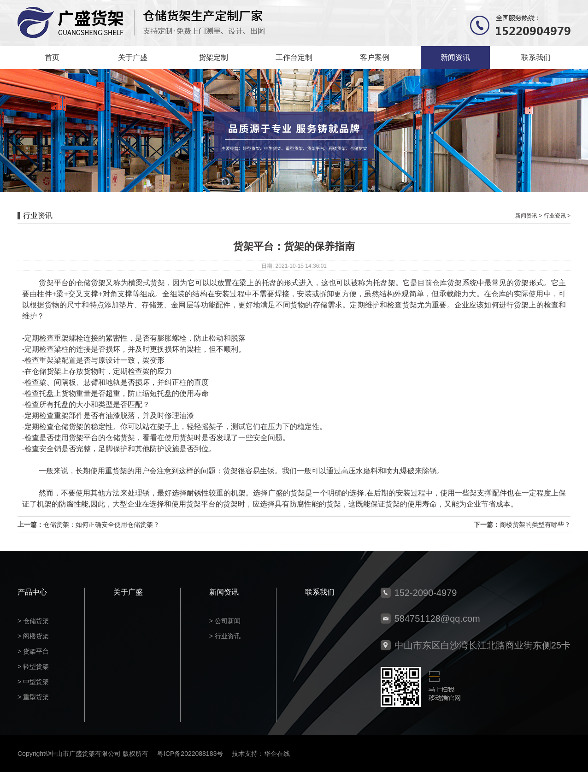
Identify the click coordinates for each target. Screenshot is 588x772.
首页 (52, 57)
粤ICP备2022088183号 (190, 753)
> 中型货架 (33, 681)
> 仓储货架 (33, 621)
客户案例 (374, 57)
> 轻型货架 (33, 666)
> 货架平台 (33, 651)
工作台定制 (294, 57)
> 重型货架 (33, 697)
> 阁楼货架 (33, 636)
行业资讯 (555, 215)
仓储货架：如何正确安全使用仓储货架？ (101, 524)
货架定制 (213, 57)
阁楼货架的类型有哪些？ (535, 524)
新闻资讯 (455, 57)
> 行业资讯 (225, 636)
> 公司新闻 (225, 621)
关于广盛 (132, 57)
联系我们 (536, 57)
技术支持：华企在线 (261, 753)
